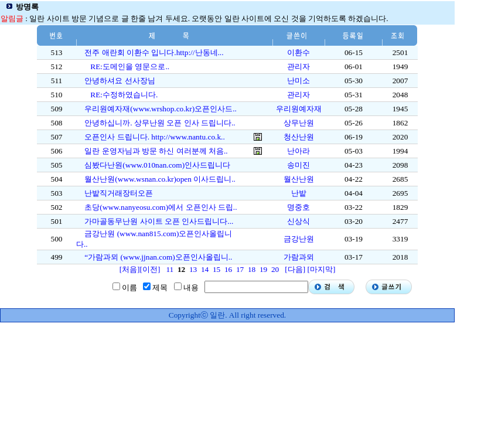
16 (228, 269)
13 (193, 269)
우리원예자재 (299, 108)
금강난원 (299, 238)
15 (216, 269)
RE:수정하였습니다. (124, 94)
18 (251, 269)
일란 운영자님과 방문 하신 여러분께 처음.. (155, 151)
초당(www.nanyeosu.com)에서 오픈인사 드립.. (160, 207)
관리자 (298, 66)
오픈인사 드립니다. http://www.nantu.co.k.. (154, 136)
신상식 (298, 221)
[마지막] (321, 269)
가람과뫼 (299, 257)
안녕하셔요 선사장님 (119, 80)
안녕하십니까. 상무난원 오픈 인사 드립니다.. (159, 122)
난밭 (298, 193)
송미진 (298, 165)
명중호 (298, 207)
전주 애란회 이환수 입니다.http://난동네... (153, 52)
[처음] (130, 269)
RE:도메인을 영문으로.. (129, 66)
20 (275, 269)
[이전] (150, 269)
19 (263, 269)
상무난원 (299, 122)
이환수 (298, 52)
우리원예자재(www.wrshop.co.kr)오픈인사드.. (160, 108)
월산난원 (299, 179)
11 (169, 269)
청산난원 (299, 136)
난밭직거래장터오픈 (118, 193)
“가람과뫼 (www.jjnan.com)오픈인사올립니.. (158, 257)
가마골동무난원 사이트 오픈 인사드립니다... (158, 221)
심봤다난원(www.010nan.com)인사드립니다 (157, 165)
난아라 (298, 151)
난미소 (298, 80)
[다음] (295, 269)
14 (205, 269)
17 (240, 269)
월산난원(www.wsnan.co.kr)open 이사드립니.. (160, 179)
